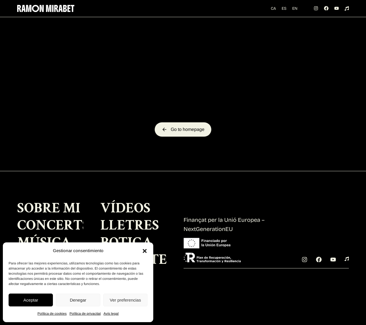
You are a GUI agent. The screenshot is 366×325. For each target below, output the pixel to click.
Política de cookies (52, 314)
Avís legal (111, 314)
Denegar (78, 300)
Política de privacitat (85, 314)
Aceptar (30, 300)
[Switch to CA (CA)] (276, 4)
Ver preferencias (125, 300)
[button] (145, 251)
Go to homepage (183, 146)
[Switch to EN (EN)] (276, 13)
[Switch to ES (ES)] (287, 4)
